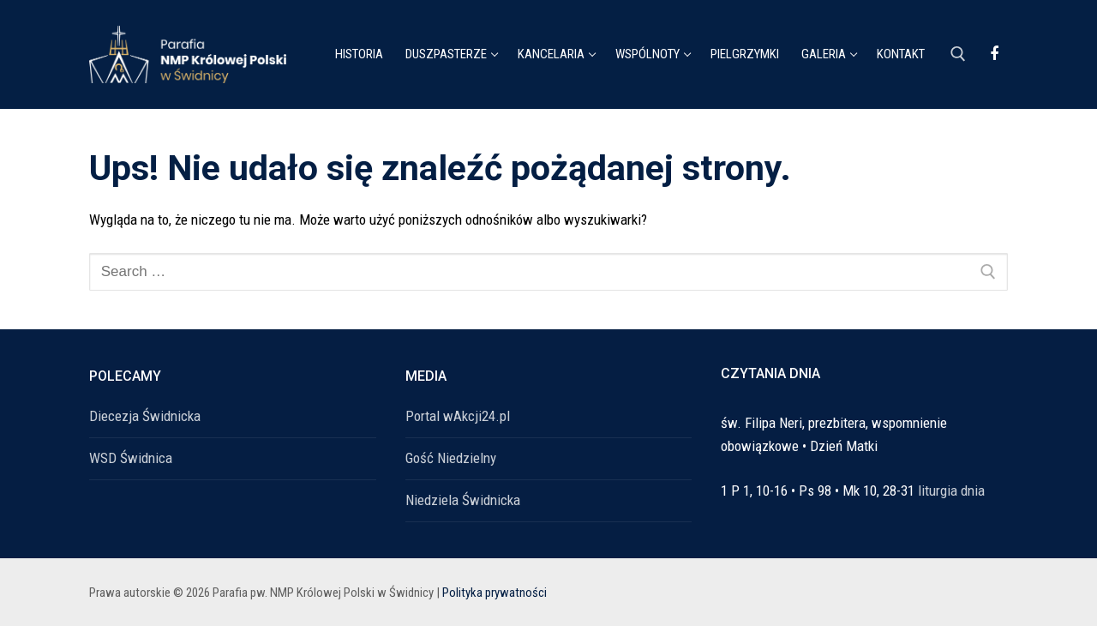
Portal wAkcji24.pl (457, 415)
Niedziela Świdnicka (462, 500)
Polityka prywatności (494, 592)
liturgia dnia (951, 490)
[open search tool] (958, 54)
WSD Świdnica (130, 457)
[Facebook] (994, 54)
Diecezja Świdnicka (145, 415)
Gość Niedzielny (450, 457)
